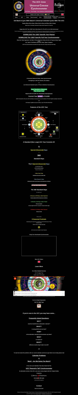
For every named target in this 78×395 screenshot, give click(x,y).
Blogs (27, 17)
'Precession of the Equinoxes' (46, 93)
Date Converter (34, 17)
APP (22, 17)
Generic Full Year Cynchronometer (47, 17)
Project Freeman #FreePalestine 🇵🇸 (28, 296)
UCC (43, 378)
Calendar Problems (39, 355)
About (16, 17)
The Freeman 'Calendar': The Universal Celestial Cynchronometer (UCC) (44, 296)
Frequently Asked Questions (39, 318)
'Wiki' (40, 302)
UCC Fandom (61, 17)
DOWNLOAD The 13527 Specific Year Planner (39, 34)
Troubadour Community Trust (47, 393)
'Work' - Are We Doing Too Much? (39, 361)
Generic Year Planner (55, 17)
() (39, 185)
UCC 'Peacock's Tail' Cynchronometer (39, 368)
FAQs (40, 17)
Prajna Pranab (38, 393)
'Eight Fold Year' (42, 224)
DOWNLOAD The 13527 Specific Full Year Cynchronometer (39, 37)
